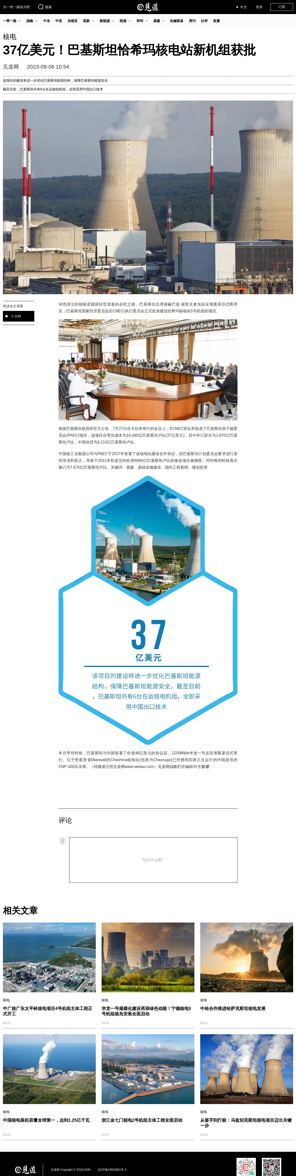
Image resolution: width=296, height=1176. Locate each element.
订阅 (281, 7)
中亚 (58, 21)
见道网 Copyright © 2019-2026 (70, 1169)
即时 (140, 21)
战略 (29, 21)
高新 (86, 21)
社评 (204, 21)
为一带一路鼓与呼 (16, 7)
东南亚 (72, 21)
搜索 (45, 7)
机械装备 (177, 21)
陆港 (123, 21)
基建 (156, 21)
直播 (216, 21)
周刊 (192, 21)
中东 (46, 21)
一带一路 (9, 21)
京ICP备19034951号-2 (111, 1169)
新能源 (105, 21)
